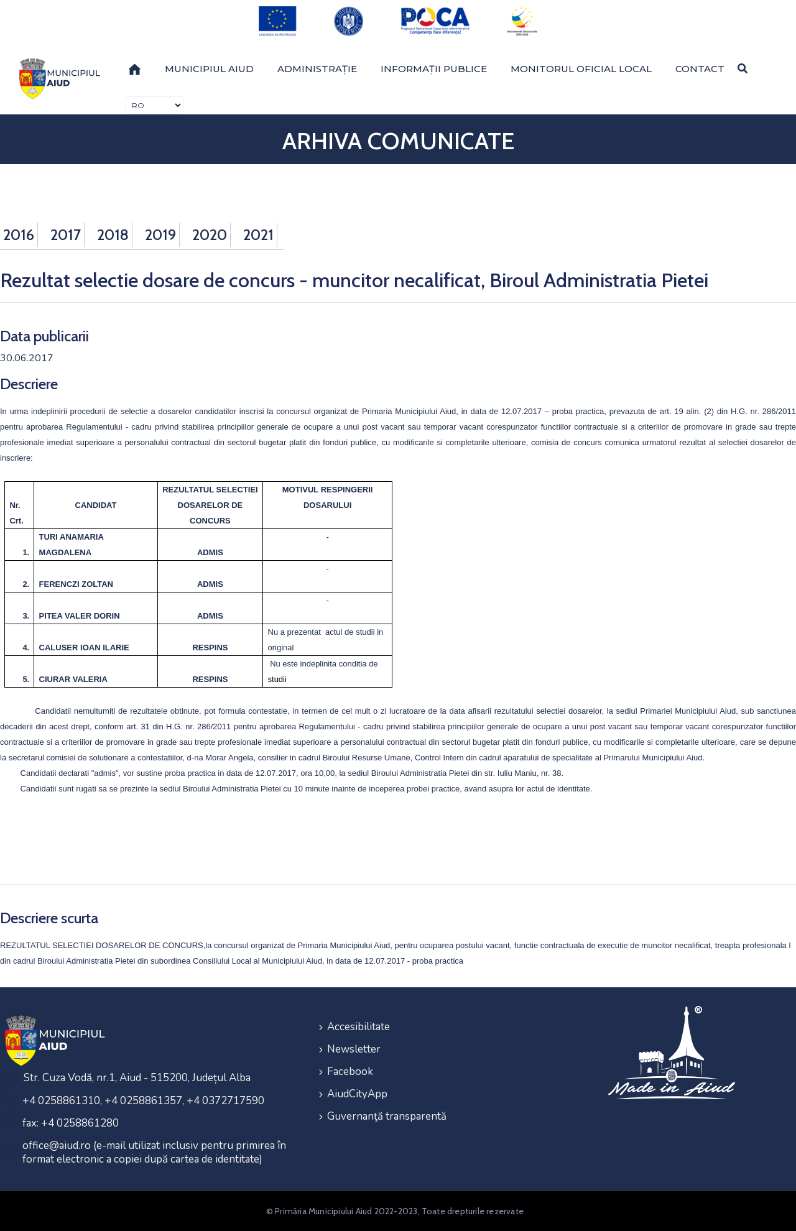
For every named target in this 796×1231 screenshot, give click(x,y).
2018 (113, 235)
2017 (65, 235)
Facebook (350, 1071)
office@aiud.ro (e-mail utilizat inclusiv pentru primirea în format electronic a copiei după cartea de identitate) (154, 1152)
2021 (258, 235)
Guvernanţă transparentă (387, 1116)
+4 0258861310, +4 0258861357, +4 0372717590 (143, 1101)
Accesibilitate (358, 1027)
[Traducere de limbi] (154, 105)
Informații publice (434, 69)
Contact (699, 69)
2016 (18, 235)
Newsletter (354, 1049)
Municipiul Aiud (209, 69)
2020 (209, 235)
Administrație (317, 69)
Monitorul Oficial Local (581, 69)
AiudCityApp (357, 1094)
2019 (160, 235)
